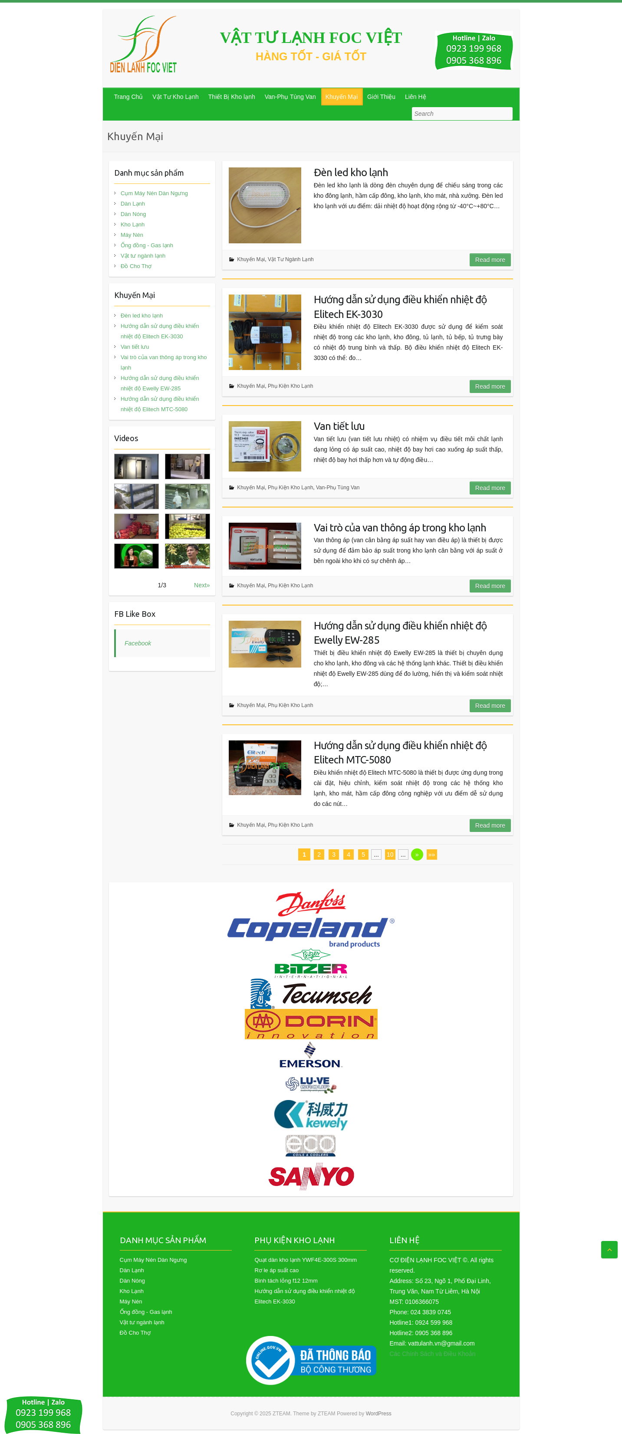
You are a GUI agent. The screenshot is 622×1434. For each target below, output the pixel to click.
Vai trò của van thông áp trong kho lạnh (400, 528)
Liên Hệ (415, 96)
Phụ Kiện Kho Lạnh (290, 386)
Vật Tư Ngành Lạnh (291, 259)
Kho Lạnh (133, 224)
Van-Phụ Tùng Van (290, 96)
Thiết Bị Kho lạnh (231, 96)
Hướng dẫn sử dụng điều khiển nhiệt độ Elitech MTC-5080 (400, 753)
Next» (202, 585)
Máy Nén (132, 235)
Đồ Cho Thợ (136, 266)
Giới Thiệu (381, 96)
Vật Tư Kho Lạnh (175, 96)
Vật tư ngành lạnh (143, 255)
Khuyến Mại (342, 96)
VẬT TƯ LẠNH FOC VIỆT (311, 37)
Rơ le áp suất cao (276, 1270)
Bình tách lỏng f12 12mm (285, 1280)
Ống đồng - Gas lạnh (147, 245)
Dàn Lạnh (133, 203)
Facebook (138, 643)
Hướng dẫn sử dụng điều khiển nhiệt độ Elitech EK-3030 (400, 307)
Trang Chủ (128, 96)
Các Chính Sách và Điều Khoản (432, 1353)
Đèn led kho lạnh (351, 172)
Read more (490, 259)
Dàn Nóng (133, 214)
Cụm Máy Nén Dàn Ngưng (154, 193)
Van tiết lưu (339, 426)
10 (390, 854)
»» (431, 854)
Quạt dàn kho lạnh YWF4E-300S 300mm (305, 1260)
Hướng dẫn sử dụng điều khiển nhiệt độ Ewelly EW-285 (400, 633)
